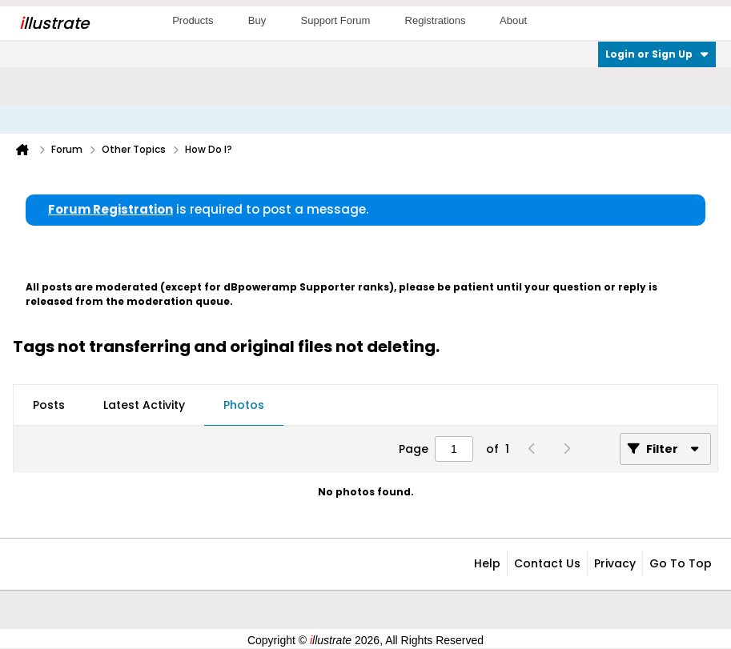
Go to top (680, 563)
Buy (257, 20)
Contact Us (547, 563)
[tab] (49, 406)
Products (192, 20)
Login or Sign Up (657, 54)
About (513, 20)
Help (487, 563)
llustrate (54, 23)
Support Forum (336, 20)
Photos (243, 405)
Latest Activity (144, 405)
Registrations (435, 20)
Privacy (615, 563)
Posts (49, 405)
